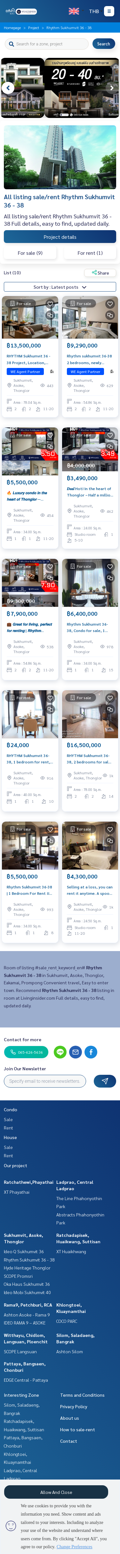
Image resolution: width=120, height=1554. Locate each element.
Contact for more (22, 1039)
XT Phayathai (16, 1192)
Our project (15, 1165)
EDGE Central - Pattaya (26, 1380)
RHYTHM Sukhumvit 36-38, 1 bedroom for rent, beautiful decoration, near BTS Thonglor (28, 759)
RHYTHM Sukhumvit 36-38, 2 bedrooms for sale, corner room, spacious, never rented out (89, 759)
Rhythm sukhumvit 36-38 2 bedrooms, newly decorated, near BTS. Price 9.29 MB (89, 359)
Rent (8, 1127)
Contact (68, 1441)
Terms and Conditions (82, 1395)
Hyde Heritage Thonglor (27, 1267)
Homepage (12, 27)
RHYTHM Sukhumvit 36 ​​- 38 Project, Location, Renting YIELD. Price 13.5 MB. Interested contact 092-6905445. (29, 359)
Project (33, 27)
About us (69, 1418)
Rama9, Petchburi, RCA (28, 1305)
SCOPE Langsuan (20, 1351)
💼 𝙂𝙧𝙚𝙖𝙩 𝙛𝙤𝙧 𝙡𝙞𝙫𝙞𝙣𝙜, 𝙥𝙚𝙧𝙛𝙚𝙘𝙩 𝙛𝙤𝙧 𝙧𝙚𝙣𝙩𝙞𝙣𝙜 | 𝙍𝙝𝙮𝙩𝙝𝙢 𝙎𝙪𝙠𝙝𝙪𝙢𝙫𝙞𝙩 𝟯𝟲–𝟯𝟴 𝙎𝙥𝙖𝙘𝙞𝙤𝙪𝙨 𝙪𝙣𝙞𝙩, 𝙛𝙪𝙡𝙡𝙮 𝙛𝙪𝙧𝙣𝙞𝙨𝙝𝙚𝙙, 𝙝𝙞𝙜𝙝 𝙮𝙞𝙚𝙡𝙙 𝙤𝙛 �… (30, 627)
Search (103, 43)
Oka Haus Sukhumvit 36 (27, 1284)
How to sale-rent (77, 1429)
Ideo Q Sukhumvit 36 (24, 1251)
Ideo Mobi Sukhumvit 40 (27, 1292)
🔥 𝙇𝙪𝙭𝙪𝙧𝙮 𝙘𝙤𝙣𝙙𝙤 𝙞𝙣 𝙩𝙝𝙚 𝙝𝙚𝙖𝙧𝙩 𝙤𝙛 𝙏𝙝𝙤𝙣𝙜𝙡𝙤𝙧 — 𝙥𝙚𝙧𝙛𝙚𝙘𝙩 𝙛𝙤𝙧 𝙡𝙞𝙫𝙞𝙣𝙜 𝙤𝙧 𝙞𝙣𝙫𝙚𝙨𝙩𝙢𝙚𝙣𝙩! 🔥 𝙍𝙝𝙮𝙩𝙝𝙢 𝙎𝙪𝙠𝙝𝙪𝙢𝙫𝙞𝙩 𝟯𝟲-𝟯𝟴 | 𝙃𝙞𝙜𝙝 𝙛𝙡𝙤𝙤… (30, 496)
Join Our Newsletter (25, 1068)
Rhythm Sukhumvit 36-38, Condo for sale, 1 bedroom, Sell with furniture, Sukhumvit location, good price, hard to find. (87, 627)
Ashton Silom (69, 1351)
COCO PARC (66, 1321)
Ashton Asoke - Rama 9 (27, 1314)
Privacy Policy (73, 1406)
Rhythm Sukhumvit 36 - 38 (29, 1259)
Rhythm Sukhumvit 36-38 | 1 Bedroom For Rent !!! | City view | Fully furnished (29, 890)
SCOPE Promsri (18, 1276)
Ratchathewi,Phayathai (28, 1182)
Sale (8, 1119)
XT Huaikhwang (71, 1251)
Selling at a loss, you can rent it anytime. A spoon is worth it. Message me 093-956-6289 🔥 (90, 890)
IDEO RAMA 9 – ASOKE (24, 1322)
